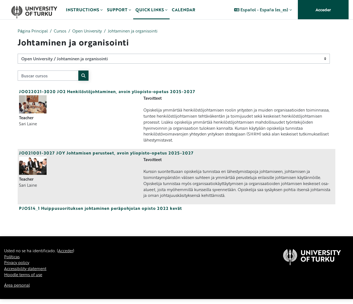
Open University (90, 31)
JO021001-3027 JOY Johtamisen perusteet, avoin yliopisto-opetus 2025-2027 (106, 155)
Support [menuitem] (117, 10)
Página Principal (33, 31)
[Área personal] (34, 9)
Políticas (12, 261)
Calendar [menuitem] (183, 10)
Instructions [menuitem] (82, 10)
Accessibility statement (27, 273)
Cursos (61, 31)
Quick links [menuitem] (149, 10)
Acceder (323, 10)
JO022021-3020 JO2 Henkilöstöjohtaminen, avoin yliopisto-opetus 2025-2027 (107, 92)
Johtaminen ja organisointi (138, 31)
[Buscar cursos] (48, 76)
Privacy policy (17, 267)
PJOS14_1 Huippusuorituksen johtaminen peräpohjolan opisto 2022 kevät (100, 211)
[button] (263, 9)
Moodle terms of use (24, 279)
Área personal (18, 290)
